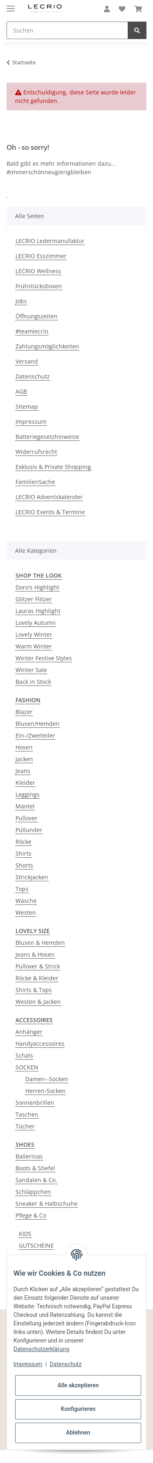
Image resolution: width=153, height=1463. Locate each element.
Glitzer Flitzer (34, 599)
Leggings (28, 794)
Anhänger (29, 1032)
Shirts (23, 853)
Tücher (25, 1126)
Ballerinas (29, 1156)
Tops (22, 889)
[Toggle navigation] (11, 5)
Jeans (23, 771)
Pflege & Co (31, 1215)
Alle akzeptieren (78, 1385)
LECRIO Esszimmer (41, 256)
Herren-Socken (45, 1091)
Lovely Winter (34, 634)
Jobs (21, 301)
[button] (107, 9)
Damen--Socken (46, 1079)
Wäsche (26, 901)
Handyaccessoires (40, 1043)
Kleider (25, 782)
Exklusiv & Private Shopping (53, 467)
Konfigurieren (78, 1409)
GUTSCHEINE (36, 1245)
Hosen (24, 747)
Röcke (23, 841)
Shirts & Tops (34, 990)
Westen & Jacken (38, 1001)
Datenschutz (33, 376)
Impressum (31, 421)
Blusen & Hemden (40, 942)
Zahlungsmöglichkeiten (47, 346)
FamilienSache (35, 482)
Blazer (24, 712)
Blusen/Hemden (38, 723)
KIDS (25, 1233)
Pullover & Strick (38, 966)
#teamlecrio (32, 331)
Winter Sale (31, 670)
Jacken (24, 759)
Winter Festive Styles (44, 658)
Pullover (27, 818)
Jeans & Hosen (35, 954)
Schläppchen (33, 1192)
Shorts (24, 865)
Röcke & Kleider (37, 978)
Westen (26, 912)
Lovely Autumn (36, 622)
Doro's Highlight (37, 587)
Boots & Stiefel (35, 1168)
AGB (21, 391)
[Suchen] (67, 30)
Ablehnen (78, 1432)
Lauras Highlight (38, 611)
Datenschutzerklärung (41, 1349)
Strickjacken (32, 877)
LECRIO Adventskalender (49, 497)
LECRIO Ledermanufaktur (50, 241)
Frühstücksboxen (39, 286)
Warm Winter (34, 646)
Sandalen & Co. (36, 1180)
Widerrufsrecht (36, 452)
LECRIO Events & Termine (50, 512)
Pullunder (29, 830)
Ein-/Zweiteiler (35, 735)
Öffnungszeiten (37, 316)
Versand (27, 361)
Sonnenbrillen (35, 1102)
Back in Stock (33, 682)
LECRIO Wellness (38, 271)
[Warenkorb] (138, 9)
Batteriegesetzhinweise (47, 436)
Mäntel (25, 806)
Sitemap (27, 406)
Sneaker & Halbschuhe (47, 1203)
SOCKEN (27, 1067)
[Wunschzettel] (122, 9)
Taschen (27, 1114)
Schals (24, 1055)
